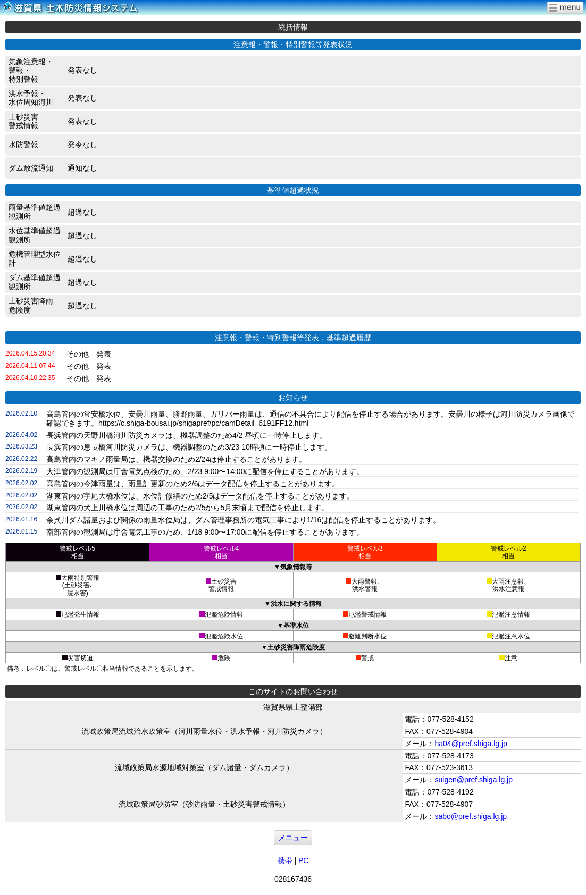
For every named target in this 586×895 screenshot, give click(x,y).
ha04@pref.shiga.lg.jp (470, 743)
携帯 (285, 860)
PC (303, 860)
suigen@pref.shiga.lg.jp (473, 779)
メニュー (293, 837)
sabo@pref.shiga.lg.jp (470, 816)
